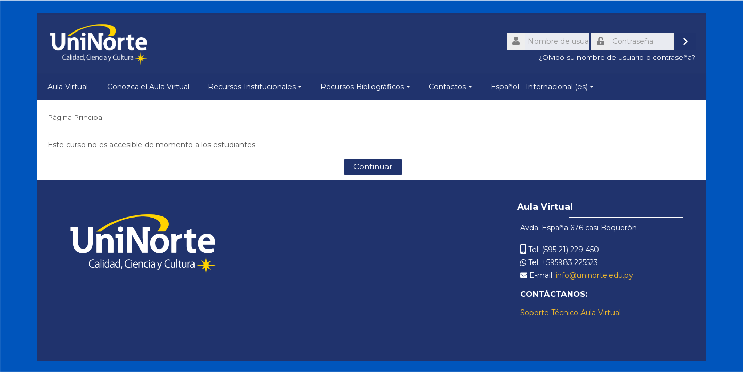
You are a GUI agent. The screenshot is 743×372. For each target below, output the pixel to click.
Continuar (373, 167)
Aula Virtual (67, 86)
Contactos (450, 86)
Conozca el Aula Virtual (148, 86)
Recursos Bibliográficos (365, 86)
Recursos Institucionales (255, 86)
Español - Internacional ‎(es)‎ (542, 86)
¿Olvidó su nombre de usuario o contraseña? (617, 57)
